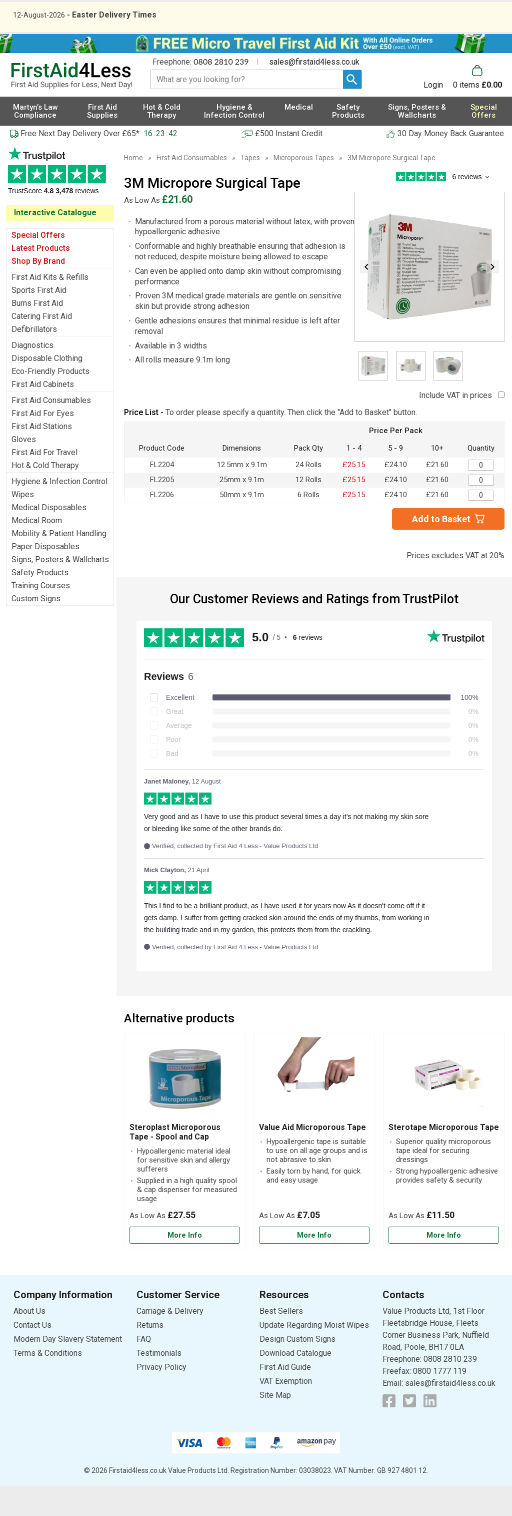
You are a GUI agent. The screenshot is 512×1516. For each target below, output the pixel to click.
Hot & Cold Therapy (45, 495)
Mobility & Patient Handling (59, 563)
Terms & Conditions (48, 1383)
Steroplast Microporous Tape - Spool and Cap (175, 1162)
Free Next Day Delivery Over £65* (80, 163)
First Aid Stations (42, 456)
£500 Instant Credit (288, 163)
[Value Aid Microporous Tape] (314, 1171)
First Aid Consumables (51, 430)
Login (433, 114)
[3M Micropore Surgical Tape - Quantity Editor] (481, 495)
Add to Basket (441, 549)
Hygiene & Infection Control (60, 511)
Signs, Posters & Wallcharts (60, 589)
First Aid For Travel (45, 482)
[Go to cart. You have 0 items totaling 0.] (477, 107)
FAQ (143, 1369)
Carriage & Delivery (170, 1341)
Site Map (275, 1425)
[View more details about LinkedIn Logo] (430, 1430)
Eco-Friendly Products (51, 401)
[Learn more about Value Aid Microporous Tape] (314, 1265)
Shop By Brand (38, 291)
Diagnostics (33, 375)
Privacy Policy (161, 1397)
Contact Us (33, 1355)
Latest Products (41, 278)
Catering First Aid (42, 346)
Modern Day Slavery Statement (68, 1369)
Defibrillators (34, 359)
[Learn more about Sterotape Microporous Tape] (443, 1265)
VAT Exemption (286, 1411)
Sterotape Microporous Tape (443, 1157)
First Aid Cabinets (43, 414)
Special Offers (38, 265)
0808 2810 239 (221, 91)
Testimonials (60, 206)
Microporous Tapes (304, 188)
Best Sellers (281, 1341)
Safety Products (40, 602)
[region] (185, 1110)
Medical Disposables (49, 537)
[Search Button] (352, 109)
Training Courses (41, 615)
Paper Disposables (46, 576)
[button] (438, 107)
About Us (30, 1341)
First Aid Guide (285, 1397)
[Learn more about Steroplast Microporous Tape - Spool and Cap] (185, 1265)
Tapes (250, 188)
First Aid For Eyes (43, 443)
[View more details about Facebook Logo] (389, 1430)
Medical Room (37, 550)
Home (133, 188)
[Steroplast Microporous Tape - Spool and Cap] (185, 1171)
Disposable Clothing (47, 388)
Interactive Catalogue (55, 242)
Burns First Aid (37, 333)
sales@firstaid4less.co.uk (314, 92)
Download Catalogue (296, 1383)
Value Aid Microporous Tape (312, 1157)
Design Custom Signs (298, 1369)
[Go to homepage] (71, 105)
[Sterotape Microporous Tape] (443, 1171)
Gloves (24, 469)
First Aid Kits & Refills (50, 307)
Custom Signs (36, 628)
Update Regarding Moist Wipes (314, 1355)
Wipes (23, 524)
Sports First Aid (39, 320)
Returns (150, 1355)
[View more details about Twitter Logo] (409, 1430)
